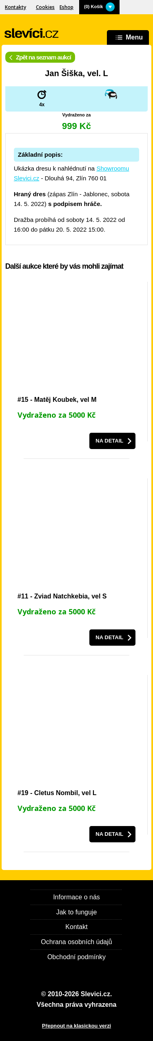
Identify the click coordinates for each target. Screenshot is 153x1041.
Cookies (45, 7)
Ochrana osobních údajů (76, 941)
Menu (128, 38)
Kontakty (15, 7)
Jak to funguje (76, 912)
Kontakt (76, 926)
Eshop (66, 7)
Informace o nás (76, 897)
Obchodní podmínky (76, 956)
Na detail (109, 441)
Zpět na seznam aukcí (40, 57)
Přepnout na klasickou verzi (76, 1026)
